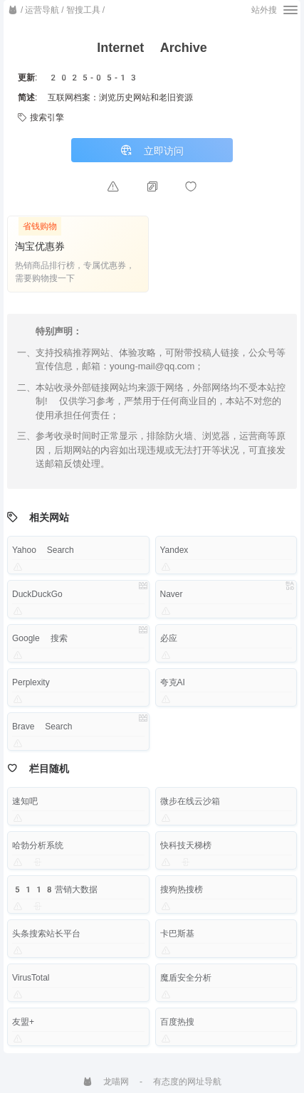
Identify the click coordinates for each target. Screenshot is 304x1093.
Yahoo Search (43, 550)
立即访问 (152, 150)
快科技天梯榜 (185, 845)
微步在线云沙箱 (190, 801)
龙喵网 (106, 1082)
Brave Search (42, 727)
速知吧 (25, 801)
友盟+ (23, 1022)
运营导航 (42, 10)
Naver (171, 594)
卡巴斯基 (177, 934)
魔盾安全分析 (185, 978)
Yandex (174, 550)
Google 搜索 (40, 638)
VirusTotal (30, 978)
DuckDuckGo (37, 594)
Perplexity (31, 682)
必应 (168, 638)
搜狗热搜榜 (181, 889)
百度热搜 (177, 1022)
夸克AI (172, 682)
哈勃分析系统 (37, 845)
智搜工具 (83, 10)
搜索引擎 (41, 117)
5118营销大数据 (55, 889)
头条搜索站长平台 (46, 934)
